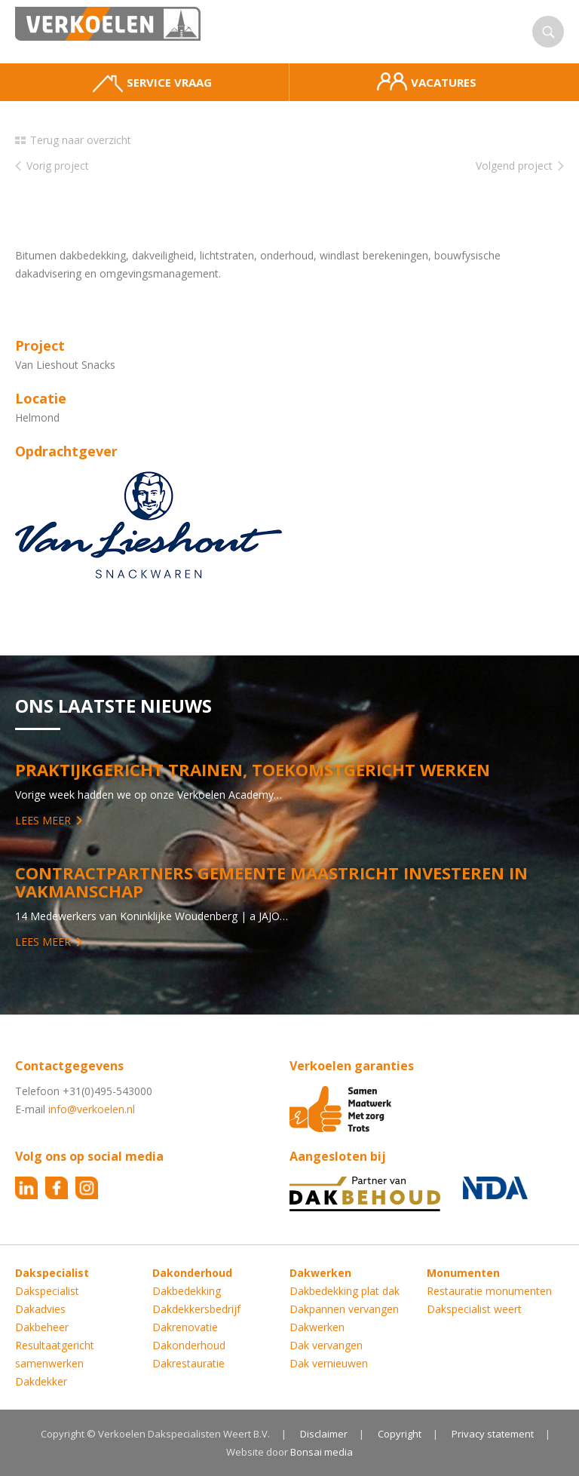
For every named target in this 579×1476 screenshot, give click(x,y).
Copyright (399, 1434)
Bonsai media (321, 1452)
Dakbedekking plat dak (345, 1291)
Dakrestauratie (188, 1363)
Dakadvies (40, 1309)
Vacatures (426, 81)
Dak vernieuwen (329, 1363)
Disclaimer (324, 1434)
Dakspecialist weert (474, 1309)
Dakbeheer (42, 1327)
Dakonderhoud (188, 1345)
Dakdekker (41, 1381)
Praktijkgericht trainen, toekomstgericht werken (252, 769)
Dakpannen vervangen (344, 1309)
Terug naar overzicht (80, 140)
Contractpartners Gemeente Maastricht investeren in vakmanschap (271, 881)
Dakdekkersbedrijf (196, 1309)
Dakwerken (317, 1327)
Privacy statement (493, 1434)
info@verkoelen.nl (91, 1109)
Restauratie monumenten (489, 1291)
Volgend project (514, 165)
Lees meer (43, 820)
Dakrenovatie (185, 1327)
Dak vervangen (326, 1345)
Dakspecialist (47, 1291)
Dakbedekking (186, 1291)
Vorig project (57, 165)
